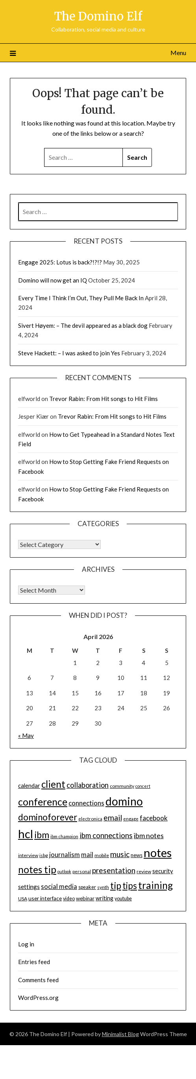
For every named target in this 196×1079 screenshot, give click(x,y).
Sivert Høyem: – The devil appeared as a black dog (83, 325)
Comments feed (38, 979)
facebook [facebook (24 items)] (154, 818)
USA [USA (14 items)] (22, 899)
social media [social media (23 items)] (59, 887)
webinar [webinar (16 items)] (85, 898)
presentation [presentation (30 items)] (113, 870)
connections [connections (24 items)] (86, 803)
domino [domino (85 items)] (124, 801)
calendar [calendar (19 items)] (29, 785)
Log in (26, 944)
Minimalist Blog (120, 1034)
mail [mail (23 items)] (87, 855)
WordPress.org (38, 997)
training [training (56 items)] (155, 885)
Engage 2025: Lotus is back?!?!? (60, 262)
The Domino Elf (98, 16)
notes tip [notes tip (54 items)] (37, 869)
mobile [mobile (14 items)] (101, 855)
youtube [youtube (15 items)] (123, 899)
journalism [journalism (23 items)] (64, 855)
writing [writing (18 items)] (104, 898)
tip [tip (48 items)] (115, 885)
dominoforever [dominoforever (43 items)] (47, 817)
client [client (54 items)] (53, 784)
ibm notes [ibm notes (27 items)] (149, 835)
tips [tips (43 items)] (129, 885)
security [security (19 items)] (162, 870)
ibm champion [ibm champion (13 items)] (64, 836)
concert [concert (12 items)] (142, 786)
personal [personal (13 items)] (81, 871)
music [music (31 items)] (119, 854)
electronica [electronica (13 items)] (90, 818)
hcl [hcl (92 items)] (25, 834)
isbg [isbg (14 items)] (43, 855)
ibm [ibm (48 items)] (41, 834)
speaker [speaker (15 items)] (87, 887)
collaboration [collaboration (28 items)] (88, 785)
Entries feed (34, 961)
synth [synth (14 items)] (103, 887)
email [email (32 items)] (113, 817)
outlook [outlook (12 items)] (64, 871)
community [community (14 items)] (122, 786)
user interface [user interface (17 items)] (45, 898)
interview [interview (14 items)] (28, 855)
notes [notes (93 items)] (158, 852)
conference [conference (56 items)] (42, 801)
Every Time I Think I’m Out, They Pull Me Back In (81, 297)
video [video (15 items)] (69, 899)
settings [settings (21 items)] (29, 886)
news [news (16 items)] (136, 855)
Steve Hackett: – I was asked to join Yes (69, 353)
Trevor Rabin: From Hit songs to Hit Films (103, 398)
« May (26, 735)
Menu (178, 52)
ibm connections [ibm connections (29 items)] (106, 835)
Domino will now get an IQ (52, 280)
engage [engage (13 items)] (131, 818)
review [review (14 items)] (144, 871)
